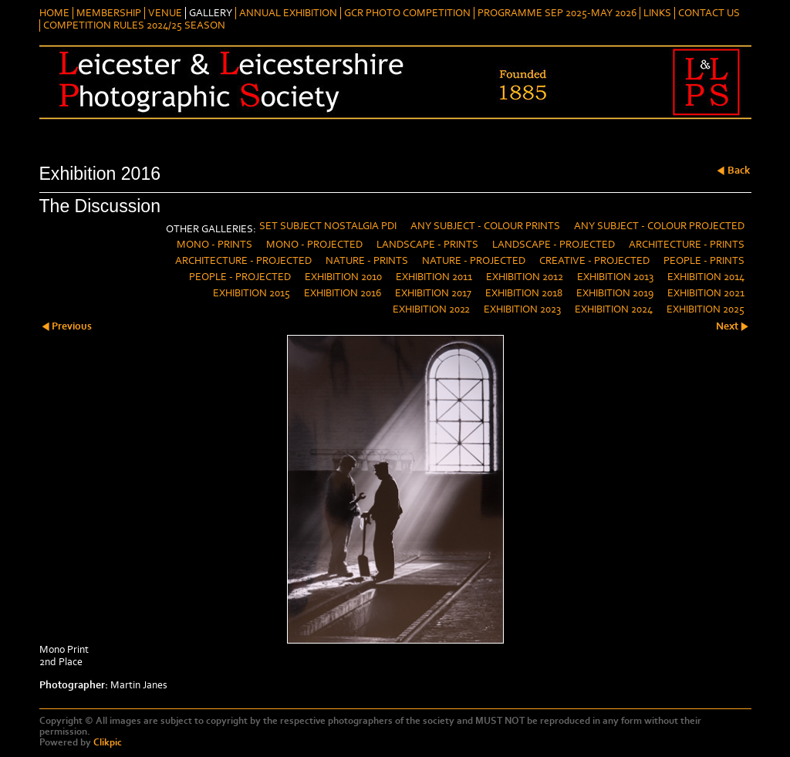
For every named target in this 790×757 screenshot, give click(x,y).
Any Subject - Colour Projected (659, 226)
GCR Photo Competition (407, 13)
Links (657, 13)
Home (54, 13)
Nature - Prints (367, 261)
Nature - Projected (473, 261)
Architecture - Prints (686, 244)
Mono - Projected (314, 244)
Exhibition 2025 (705, 309)
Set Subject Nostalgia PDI (328, 226)
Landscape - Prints (427, 244)
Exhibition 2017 (433, 293)
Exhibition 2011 (434, 277)
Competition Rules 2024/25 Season (134, 25)
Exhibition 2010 (343, 277)
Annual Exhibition (288, 13)
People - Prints (703, 261)
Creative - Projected (594, 261)
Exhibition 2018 (523, 293)
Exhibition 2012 (524, 277)
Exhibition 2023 (522, 309)
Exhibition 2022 (431, 309)
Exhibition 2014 (705, 277)
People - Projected (240, 277)
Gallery (210, 13)
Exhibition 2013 (615, 277)
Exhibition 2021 (705, 293)
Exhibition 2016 (342, 293)
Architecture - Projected (243, 261)
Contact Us (709, 13)
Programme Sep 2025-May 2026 (557, 13)
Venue (165, 13)
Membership (108, 13)
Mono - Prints (214, 244)
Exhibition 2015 (251, 293)
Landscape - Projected (553, 244)
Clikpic (107, 742)
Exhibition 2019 (614, 293)
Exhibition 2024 (614, 309)
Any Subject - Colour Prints (485, 226)
